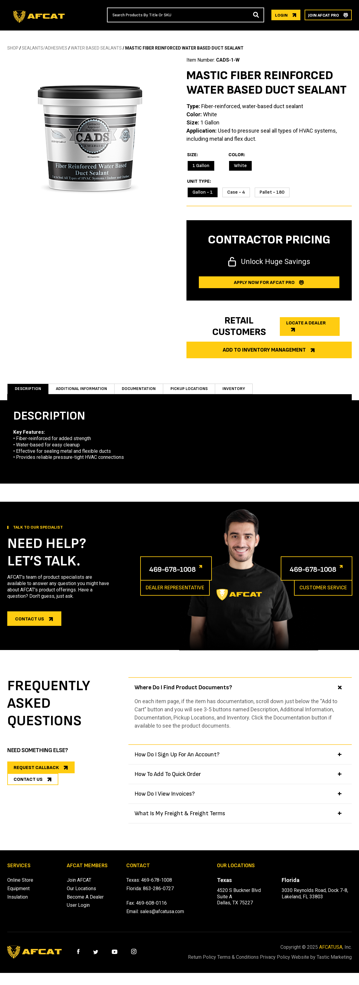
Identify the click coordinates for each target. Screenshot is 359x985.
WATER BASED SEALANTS (96, 48)
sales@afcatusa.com (162, 917)
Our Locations (81, 894)
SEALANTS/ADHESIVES (44, 48)
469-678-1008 (180, 575)
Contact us (29, 625)
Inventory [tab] (245, 391)
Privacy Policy (290, 963)
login (281, 15)
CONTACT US (28, 793)
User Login (78, 911)
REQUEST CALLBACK (36, 774)
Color (236, 155)
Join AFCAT (79, 886)
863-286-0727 (158, 894)
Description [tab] (28, 391)
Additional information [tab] (84, 391)
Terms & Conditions (245, 963)
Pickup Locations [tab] (199, 391)
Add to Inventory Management (264, 350)
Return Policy (202, 963)
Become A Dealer (85, 903)
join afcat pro (323, 15)
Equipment (18, 894)
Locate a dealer (306, 323)
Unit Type (198, 181)
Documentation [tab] (146, 391)
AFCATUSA (330, 953)
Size (192, 155)
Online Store (20, 886)
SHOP (12, 48)
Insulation (17, 903)
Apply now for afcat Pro (264, 282)
